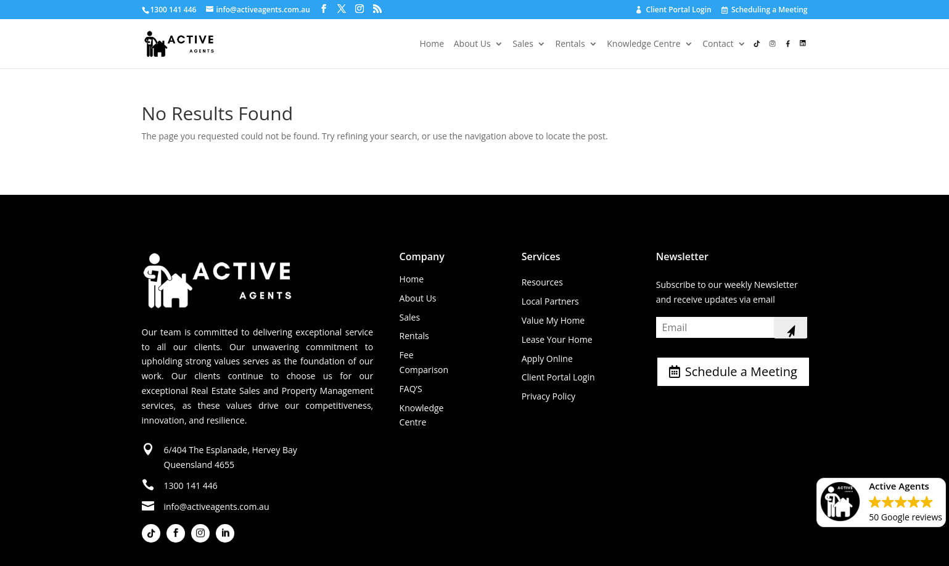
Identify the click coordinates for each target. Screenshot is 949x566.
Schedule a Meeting (741, 371)
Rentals (570, 44)
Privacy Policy (548, 396)
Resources (542, 282)
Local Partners (550, 301)
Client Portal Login (673, 10)
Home (432, 44)
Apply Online (547, 358)
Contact (717, 44)
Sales (522, 44)
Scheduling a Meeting (765, 10)
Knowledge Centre (643, 44)
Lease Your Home (557, 339)
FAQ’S (411, 389)
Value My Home (553, 320)
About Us (472, 44)
